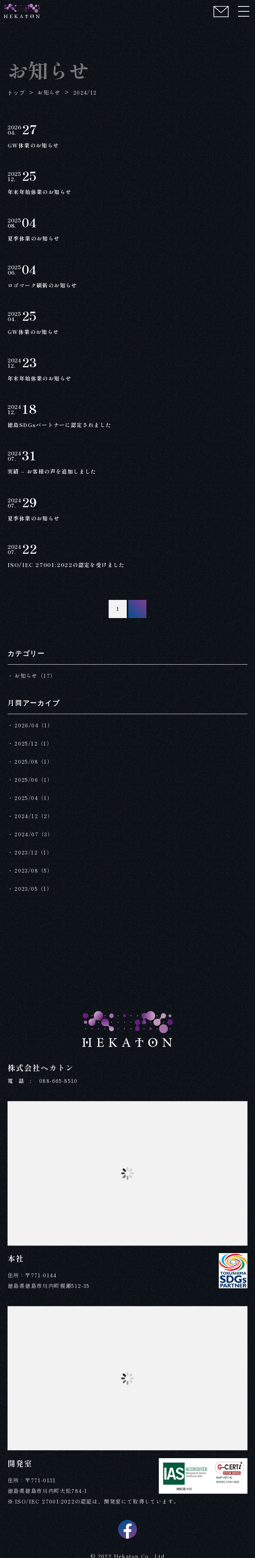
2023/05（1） (33, 888)
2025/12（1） (33, 743)
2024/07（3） (33, 834)
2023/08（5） (33, 870)
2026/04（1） (33, 725)
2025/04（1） (33, 798)
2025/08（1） (33, 761)
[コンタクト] (221, 11)
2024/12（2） (33, 816)
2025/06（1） (33, 779)
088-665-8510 (58, 1080)
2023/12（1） (33, 852)
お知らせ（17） (35, 675)
